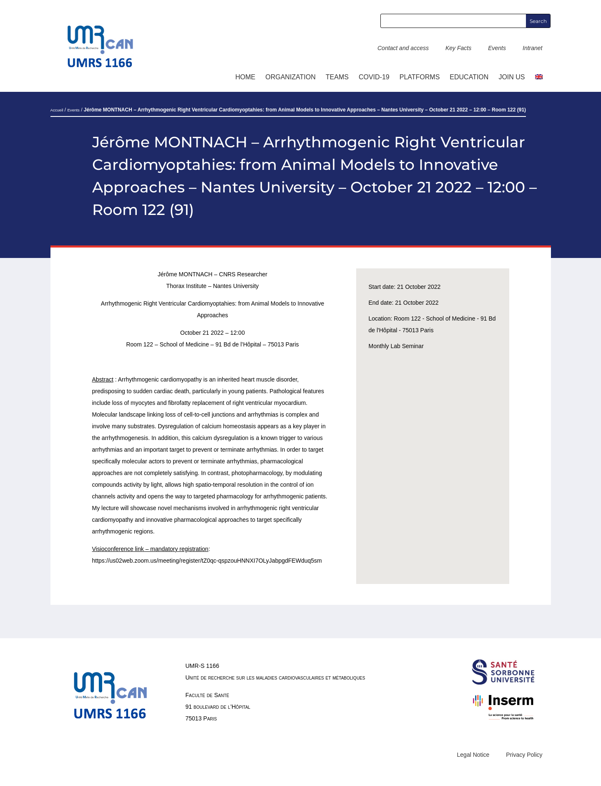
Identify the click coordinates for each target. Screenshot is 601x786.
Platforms (420, 77)
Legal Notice (473, 754)
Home (245, 77)
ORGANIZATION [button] (290, 77)
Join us (511, 77)
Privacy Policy (524, 754)
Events (497, 48)
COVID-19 (374, 77)
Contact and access (403, 48)
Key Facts (458, 48)
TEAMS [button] (337, 77)
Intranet (532, 48)
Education (469, 77)
